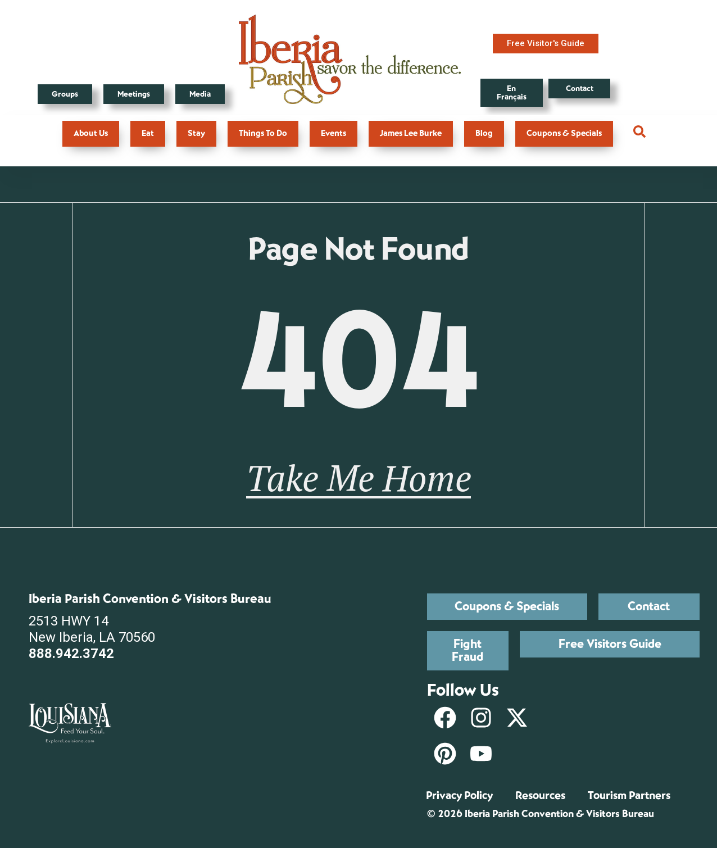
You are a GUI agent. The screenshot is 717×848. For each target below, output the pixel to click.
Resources (540, 795)
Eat (148, 133)
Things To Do (263, 133)
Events (333, 133)
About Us (91, 133)
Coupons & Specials (564, 133)
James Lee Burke (411, 133)
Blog (484, 133)
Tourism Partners (629, 795)
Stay (196, 133)
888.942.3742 (71, 653)
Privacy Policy (459, 795)
